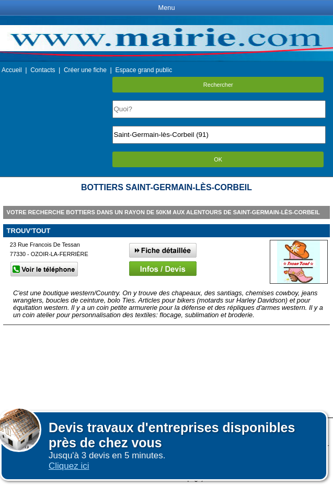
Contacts (42, 70)
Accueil (12, 70)
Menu (166, 7)
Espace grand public (143, 70)
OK (218, 159)
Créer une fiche (85, 70)
